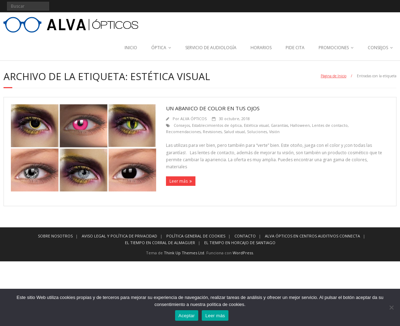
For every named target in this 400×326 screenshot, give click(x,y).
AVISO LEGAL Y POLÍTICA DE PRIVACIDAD (119, 236)
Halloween (300, 125)
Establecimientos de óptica (217, 125)
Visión (274, 131)
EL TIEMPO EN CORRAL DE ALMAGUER (160, 242)
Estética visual (256, 125)
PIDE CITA (295, 48)
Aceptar (187, 315)
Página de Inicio (333, 75)
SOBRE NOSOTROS (55, 236)
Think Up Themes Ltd (184, 252)
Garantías (279, 125)
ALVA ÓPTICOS (193, 118)
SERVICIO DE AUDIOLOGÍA (210, 48)
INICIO (131, 48)
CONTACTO (245, 236)
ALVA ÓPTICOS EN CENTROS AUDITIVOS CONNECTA (312, 236)
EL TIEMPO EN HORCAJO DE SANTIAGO (239, 242)
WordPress (243, 252)
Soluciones (257, 131)
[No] (391, 307)
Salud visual (234, 131)
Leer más (178, 181)
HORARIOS (261, 48)
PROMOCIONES (334, 48)
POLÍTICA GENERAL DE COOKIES (195, 236)
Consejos (182, 125)
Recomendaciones (183, 131)
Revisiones (212, 131)
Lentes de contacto (330, 125)
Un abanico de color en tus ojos (213, 108)
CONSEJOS (378, 48)
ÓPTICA (158, 48)
